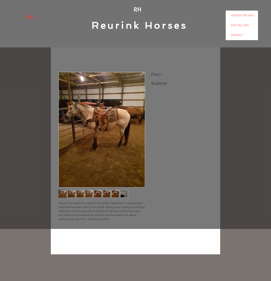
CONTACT (237, 35)
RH (137, 9)
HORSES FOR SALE (242, 15)
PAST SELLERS (240, 25)
